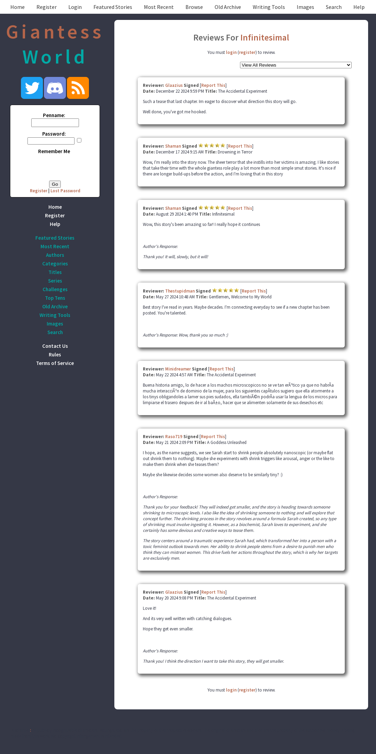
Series (55, 280)
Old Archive (228, 6)
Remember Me (54, 151)
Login (75, 6)
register (247, 52)
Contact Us (55, 346)
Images (305, 6)
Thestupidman (180, 291)
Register (46, 6)
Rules (55, 354)
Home (17, 6)
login (231, 52)
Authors (55, 255)
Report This (213, 85)
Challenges (55, 289)
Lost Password (65, 191)
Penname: (54, 115)
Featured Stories (112, 6)
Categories (55, 263)
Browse (194, 6)
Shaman (173, 146)
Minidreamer (178, 369)
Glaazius (174, 85)
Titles (55, 272)
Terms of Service (55, 363)
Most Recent (159, 6)
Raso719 (173, 436)
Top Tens (55, 298)
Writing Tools (269, 6)
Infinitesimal (264, 37)
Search (334, 6)
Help (359, 6)
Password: (54, 133)
